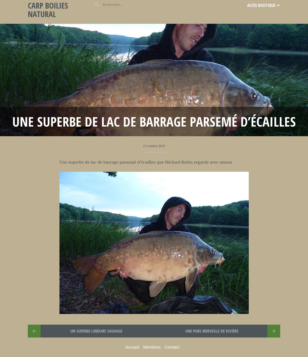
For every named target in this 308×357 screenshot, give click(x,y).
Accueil (132, 347)
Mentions (152, 347)
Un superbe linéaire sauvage (96, 331)
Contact (172, 347)
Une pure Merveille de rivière (211, 331)
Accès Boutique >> (263, 5)
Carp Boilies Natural (48, 9)
